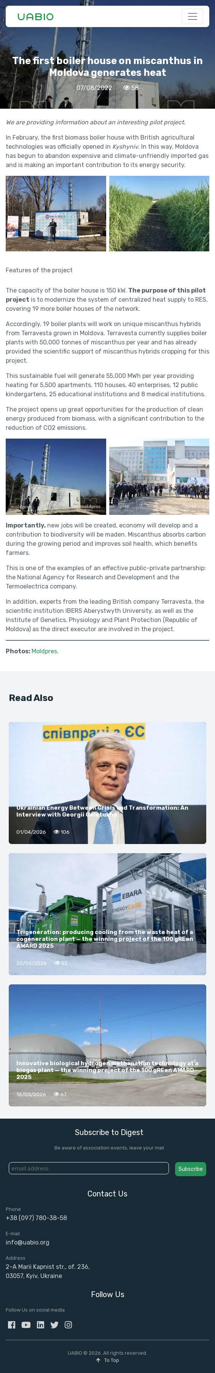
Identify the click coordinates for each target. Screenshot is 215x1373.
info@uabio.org (27, 1242)
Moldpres (44, 651)
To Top (107, 1360)
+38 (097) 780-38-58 (36, 1218)
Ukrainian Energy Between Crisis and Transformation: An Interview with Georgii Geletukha (102, 811)
